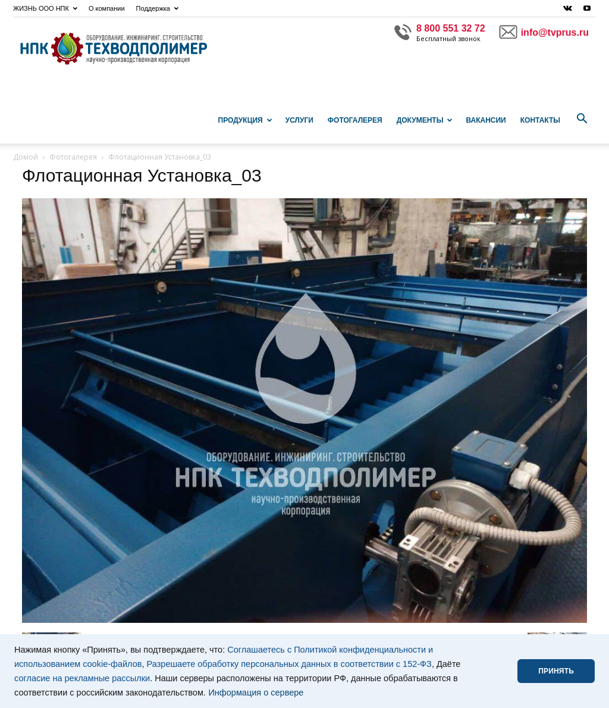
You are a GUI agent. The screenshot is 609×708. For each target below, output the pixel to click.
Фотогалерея (355, 120)
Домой (25, 157)
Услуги (299, 120)
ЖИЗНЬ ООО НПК (45, 8)
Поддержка (157, 8)
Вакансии (486, 120)
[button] (581, 119)
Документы (425, 120)
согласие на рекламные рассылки (82, 678)
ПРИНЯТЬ (556, 671)
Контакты (540, 120)
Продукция (245, 120)
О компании (107, 8)
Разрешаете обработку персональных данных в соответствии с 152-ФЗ (289, 664)
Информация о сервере (255, 692)
